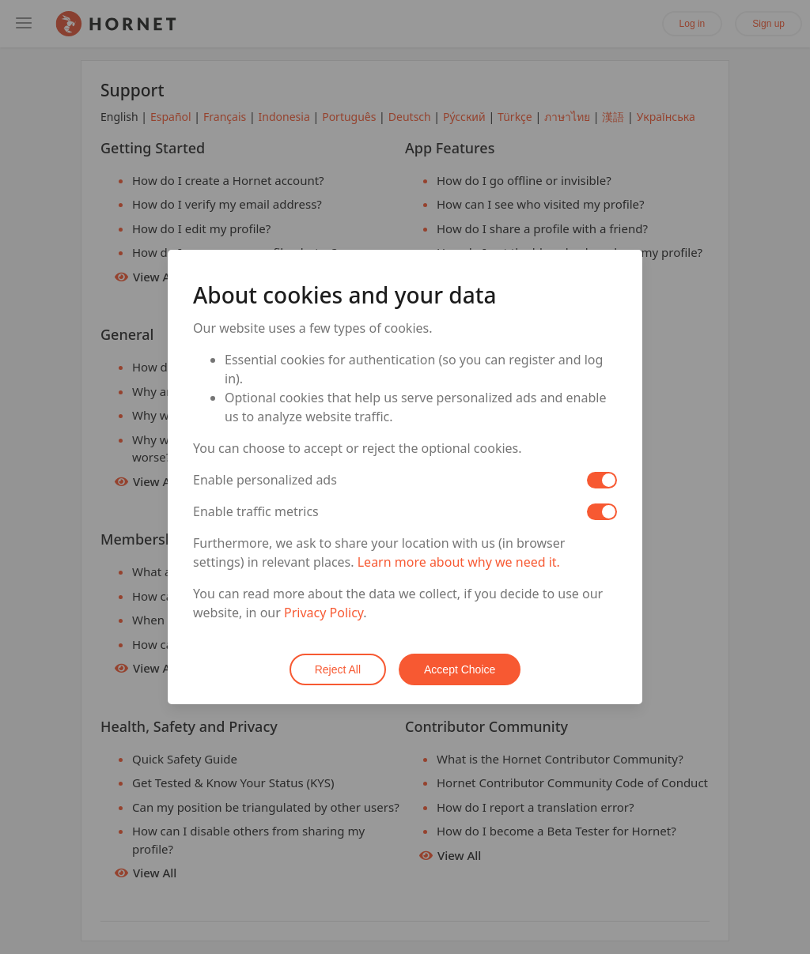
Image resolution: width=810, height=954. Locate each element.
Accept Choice (459, 669)
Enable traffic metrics (256, 511)
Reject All (338, 669)
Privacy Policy (323, 612)
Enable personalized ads (265, 479)
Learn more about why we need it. (459, 562)
